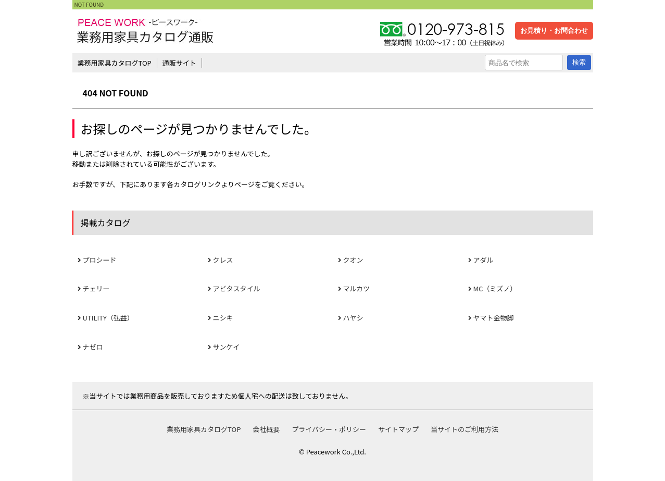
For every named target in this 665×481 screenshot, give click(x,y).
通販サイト (179, 63)
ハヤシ (353, 318)
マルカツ (356, 288)
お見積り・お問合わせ (554, 30)
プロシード (100, 260)
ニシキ (223, 318)
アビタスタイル (236, 288)
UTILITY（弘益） (108, 318)
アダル (483, 260)
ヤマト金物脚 (493, 318)
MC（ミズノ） (495, 288)
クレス (223, 260)
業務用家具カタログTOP (115, 63)
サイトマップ (398, 429)
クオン (353, 260)
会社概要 (266, 429)
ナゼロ (93, 347)
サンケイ (226, 347)
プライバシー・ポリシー (329, 429)
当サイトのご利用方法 (464, 429)
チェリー (96, 288)
